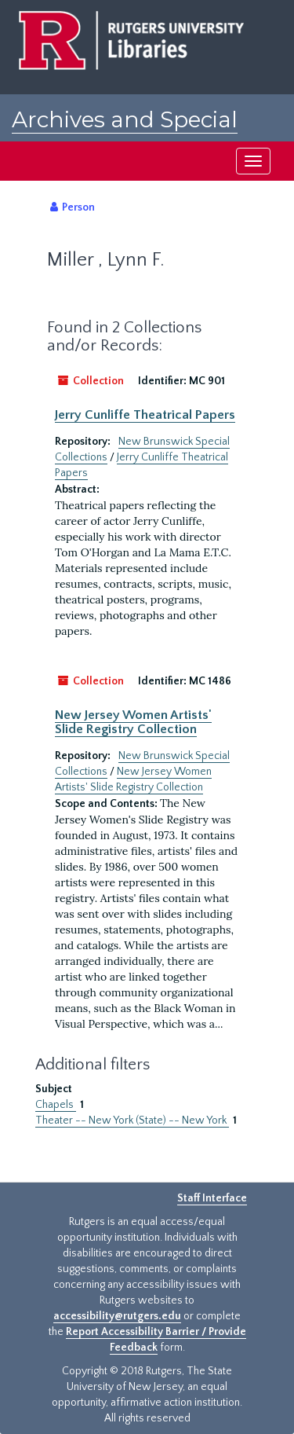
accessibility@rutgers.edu (117, 1316)
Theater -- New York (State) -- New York (132, 1120)
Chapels (55, 1104)
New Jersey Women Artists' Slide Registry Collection (133, 722)
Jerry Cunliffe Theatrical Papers (145, 415)
